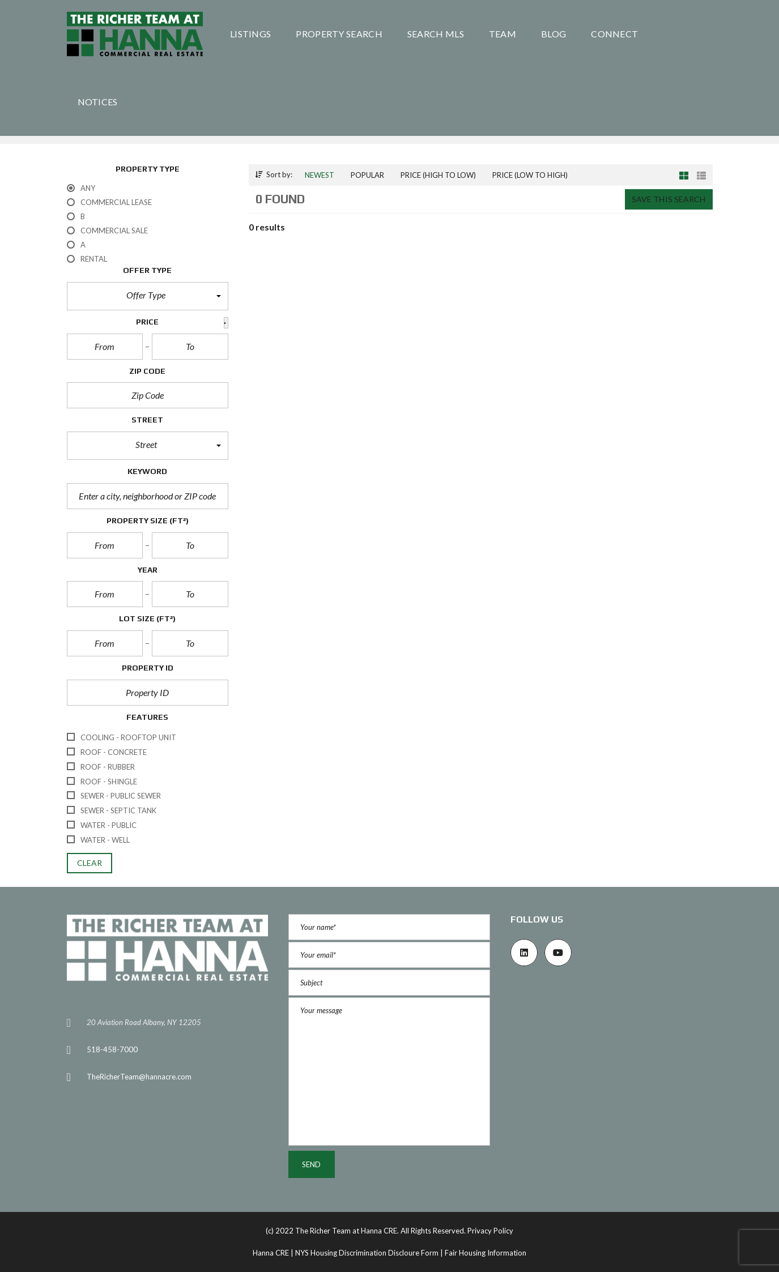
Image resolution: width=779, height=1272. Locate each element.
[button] (147, 296)
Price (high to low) (438, 175)
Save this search (669, 199)
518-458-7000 (112, 1049)
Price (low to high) (530, 175)
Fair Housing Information (485, 1252)
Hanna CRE (271, 1252)
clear (90, 863)
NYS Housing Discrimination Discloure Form (367, 1252)
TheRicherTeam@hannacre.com (139, 1076)
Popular (367, 175)
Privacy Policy (490, 1230)
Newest (319, 175)
